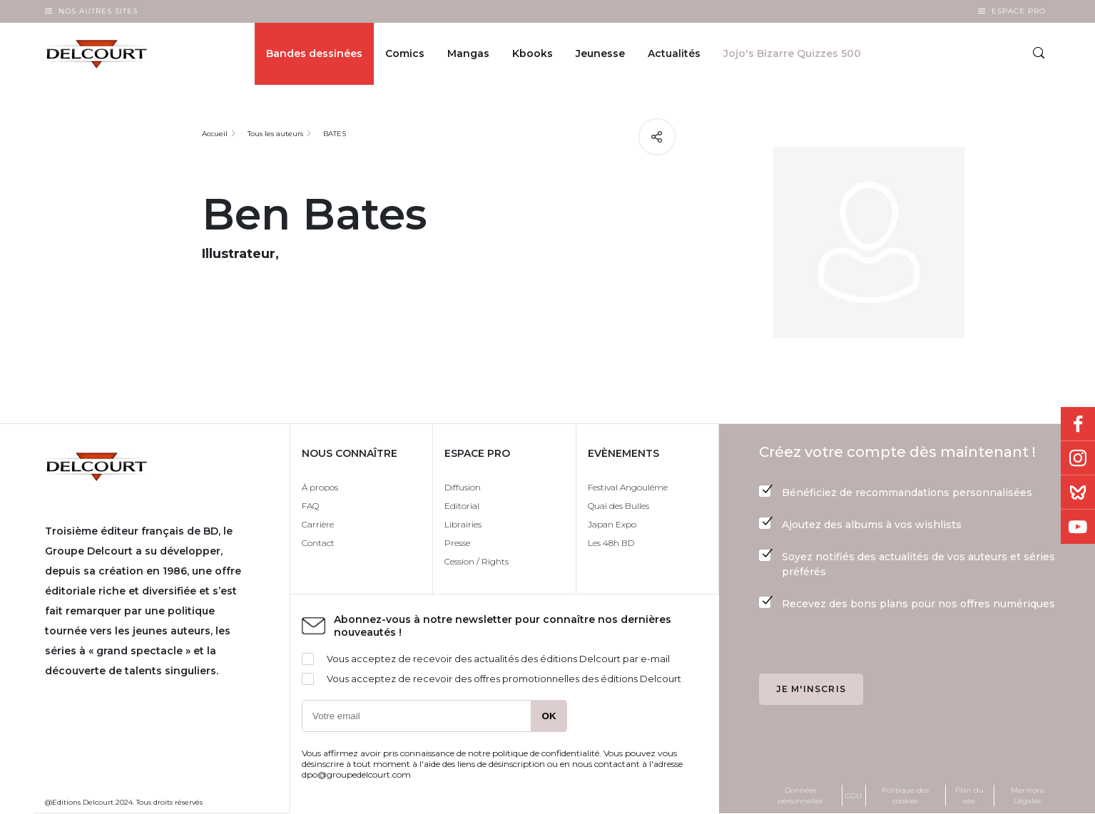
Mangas (468, 54)
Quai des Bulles (618, 505)
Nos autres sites (98, 11)
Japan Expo (612, 524)
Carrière (318, 524)
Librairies (463, 524)
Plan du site (969, 795)
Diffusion (462, 487)
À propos (320, 487)
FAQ (310, 505)
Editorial (461, 505)
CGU (853, 795)
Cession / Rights (476, 561)
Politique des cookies (905, 795)
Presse (457, 542)
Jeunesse (600, 54)
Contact (318, 542)
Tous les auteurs (275, 133)
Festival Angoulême (628, 487)
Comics (404, 54)
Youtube (1078, 527)
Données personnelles (800, 795)
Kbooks (532, 54)
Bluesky (1078, 492)
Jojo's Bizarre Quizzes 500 (792, 54)
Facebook (1078, 424)
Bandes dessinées (314, 54)
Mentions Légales (1027, 795)
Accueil (215, 133)
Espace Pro (1019, 11)
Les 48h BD (611, 542)
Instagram (1078, 458)
